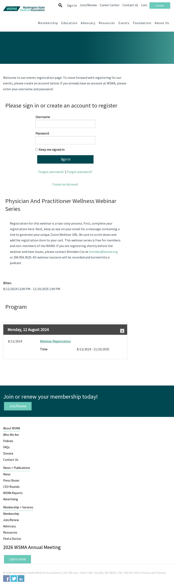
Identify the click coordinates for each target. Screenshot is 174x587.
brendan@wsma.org (103, 252)
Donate (8, 453)
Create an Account (65, 184)
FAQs (6, 447)
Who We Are (11, 435)
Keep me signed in (52, 149)
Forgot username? (51, 172)
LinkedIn (21, 578)
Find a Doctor (12, 539)
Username (42, 117)
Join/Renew (18, 406)
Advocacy (9, 526)
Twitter (13, 578)
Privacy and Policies (153, 573)
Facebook (6, 578)
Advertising (10, 499)
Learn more (17, 559)
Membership (11, 514)
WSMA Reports (13, 493)
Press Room (11, 480)
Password (42, 133)
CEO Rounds (11, 487)
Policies (8, 441)
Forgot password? (79, 172)
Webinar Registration (55, 341)
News (7, 474)
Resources (10, 532)
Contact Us (10, 460)
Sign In (72, 5)
